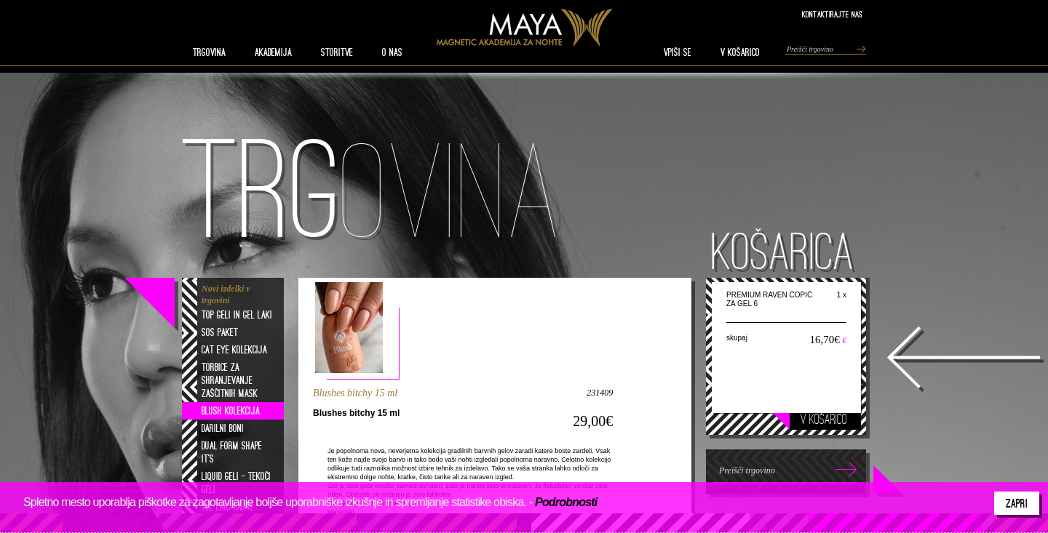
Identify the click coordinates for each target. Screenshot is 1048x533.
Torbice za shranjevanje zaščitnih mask (230, 380)
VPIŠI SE (677, 52)
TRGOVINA (209, 52)
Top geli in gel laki (237, 315)
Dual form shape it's (232, 452)
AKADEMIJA (273, 52)
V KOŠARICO (740, 52)
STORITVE (337, 52)
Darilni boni (223, 428)
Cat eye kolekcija (234, 350)
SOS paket (220, 332)
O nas (392, 52)
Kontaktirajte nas (832, 14)
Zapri (1017, 503)
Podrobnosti (566, 502)
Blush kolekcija (231, 411)
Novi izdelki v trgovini (226, 294)
